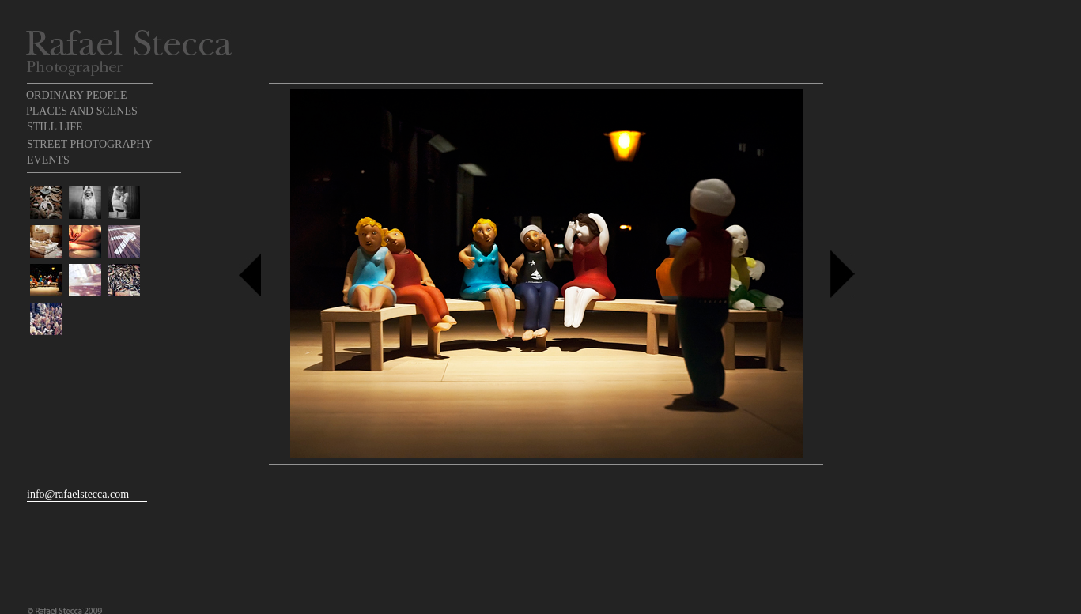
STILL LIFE (55, 127)
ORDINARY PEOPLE (76, 95)
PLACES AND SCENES (82, 111)
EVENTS (48, 160)
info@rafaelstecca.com (78, 494)
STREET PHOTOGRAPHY (90, 144)
